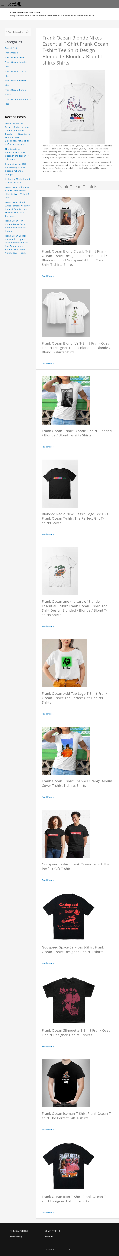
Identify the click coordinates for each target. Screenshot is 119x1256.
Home (12, 12)
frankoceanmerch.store (63, 1250)
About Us (49, 1236)
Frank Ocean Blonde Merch (27, 12)
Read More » (48, 276)
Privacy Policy (16, 1236)
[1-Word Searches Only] (15, 32)
